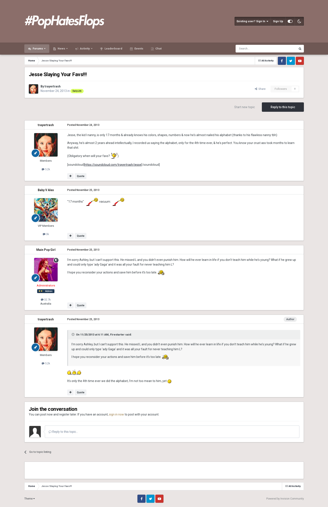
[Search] (256, 48)
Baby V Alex (46, 190)
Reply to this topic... (63, 431)
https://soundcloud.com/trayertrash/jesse (113, 164)
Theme (29, 498)
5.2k (46, 169)
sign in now (116, 414)
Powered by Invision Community (285, 498)
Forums (38, 48)
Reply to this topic (283, 107)
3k (46, 234)
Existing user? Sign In (252, 21)
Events (138, 48)
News (61, 48)
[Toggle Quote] (73, 334)
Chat (158, 48)
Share (260, 88)
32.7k (46, 299)
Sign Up (278, 21)
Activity (84, 48)
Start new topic (244, 107)
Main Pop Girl (45, 249)
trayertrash (53, 86)
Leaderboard (113, 48)
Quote (81, 176)
